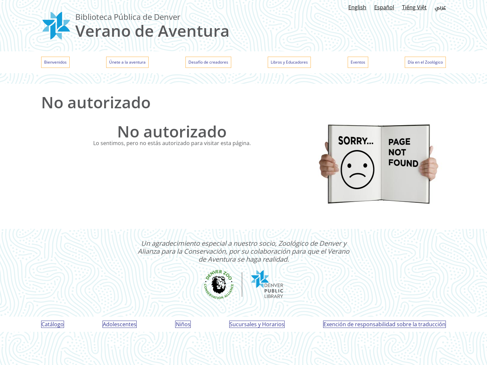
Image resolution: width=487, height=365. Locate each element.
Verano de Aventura (152, 30)
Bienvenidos (59, 63)
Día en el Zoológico (419, 63)
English (357, 7)
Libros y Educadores (291, 63)
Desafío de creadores (209, 63)
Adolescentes (121, 328)
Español (384, 7)
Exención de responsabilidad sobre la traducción (382, 328)
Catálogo (55, 328)
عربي (440, 7)
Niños (183, 328)
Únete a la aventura (128, 63)
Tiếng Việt (414, 7)
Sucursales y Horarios (255, 328)
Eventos (356, 63)
